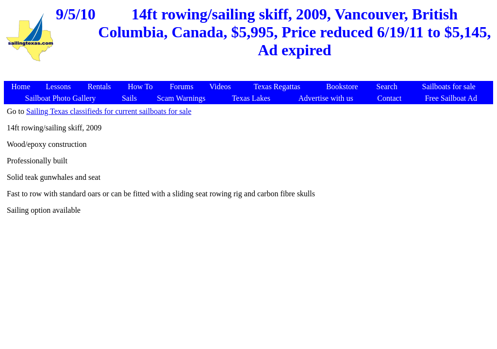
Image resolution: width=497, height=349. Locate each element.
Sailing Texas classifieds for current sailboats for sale (108, 111)
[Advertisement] (250, 75)
